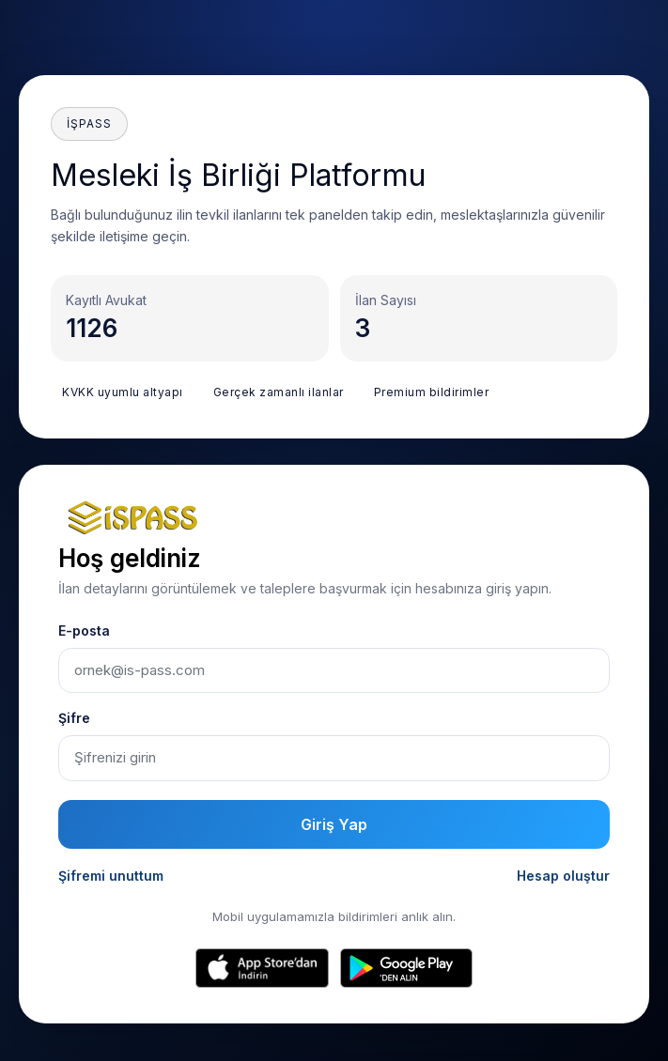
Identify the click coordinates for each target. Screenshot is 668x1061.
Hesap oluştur (563, 876)
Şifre (74, 718)
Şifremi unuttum (110, 876)
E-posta (84, 630)
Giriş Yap (334, 824)
